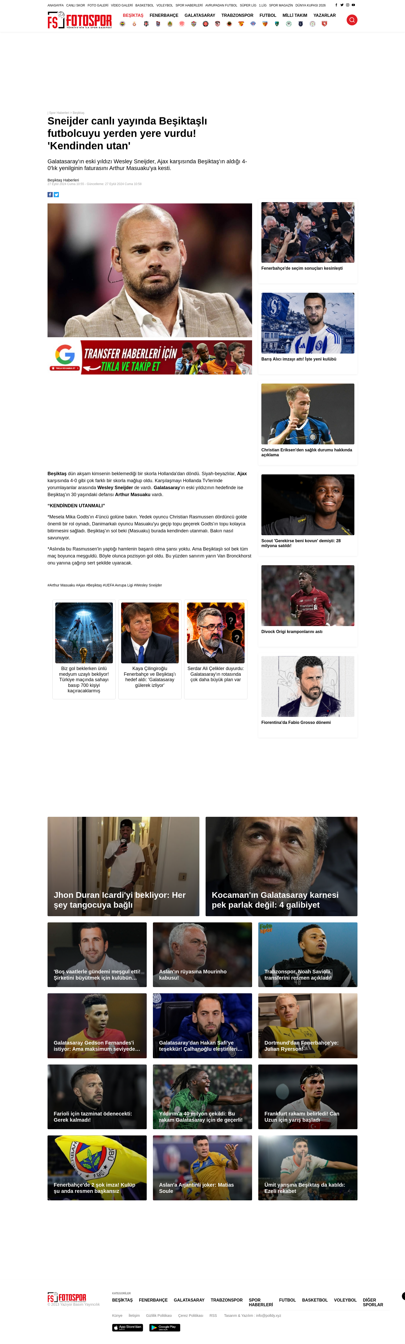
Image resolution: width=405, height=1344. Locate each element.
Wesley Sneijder (149, 585)
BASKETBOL (144, 5)
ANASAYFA (56, 5)
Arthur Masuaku (62, 585)
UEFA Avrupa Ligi (119, 585)
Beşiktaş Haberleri (63, 180)
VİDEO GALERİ (122, 5)
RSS (213, 1315)
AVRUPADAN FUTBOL (221, 5)
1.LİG (263, 5)
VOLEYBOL (165, 5)
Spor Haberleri (59, 113)
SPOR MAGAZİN (281, 5)
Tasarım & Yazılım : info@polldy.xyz (252, 1315)
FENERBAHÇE (164, 15)
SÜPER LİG (248, 5)
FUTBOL (268, 15)
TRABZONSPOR (238, 15)
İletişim (134, 1315)
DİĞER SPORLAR (373, 1302)
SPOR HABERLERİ (189, 5)
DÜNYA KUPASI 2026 (310, 5)
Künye (117, 1315)
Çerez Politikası (190, 1315)
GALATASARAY (200, 15)
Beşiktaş (78, 113)
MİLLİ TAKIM (295, 15)
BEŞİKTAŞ (133, 15)
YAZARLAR (325, 15)
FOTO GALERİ (98, 5)
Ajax (81, 585)
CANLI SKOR (75, 5)
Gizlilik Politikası (159, 1315)
